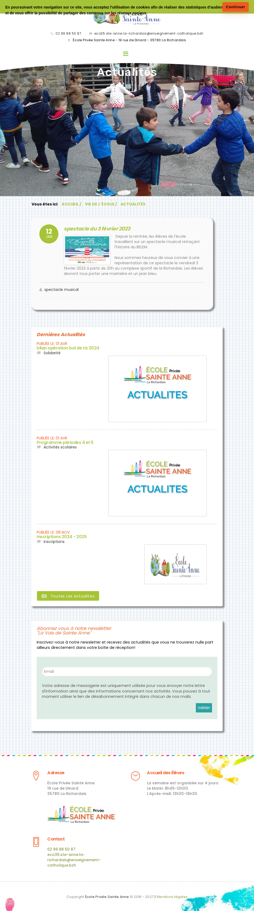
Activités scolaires (60, 447)
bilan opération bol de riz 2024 (67, 348)
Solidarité (52, 353)
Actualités (132, 205)
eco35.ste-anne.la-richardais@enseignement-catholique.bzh (149, 34)
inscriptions (54, 541)
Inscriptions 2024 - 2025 (60, 536)
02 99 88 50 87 (68, 34)
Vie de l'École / (101, 205)
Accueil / (71, 205)
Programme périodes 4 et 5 (64, 442)
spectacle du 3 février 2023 (94, 229)
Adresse (55, 772)
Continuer (235, 7)
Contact (55, 837)
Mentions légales (172, 895)
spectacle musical (61, 289)
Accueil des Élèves (165, 772)
